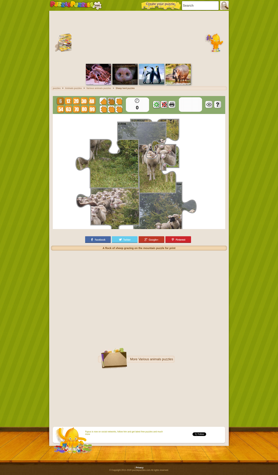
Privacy (139, 467)
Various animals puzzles (155, 359)
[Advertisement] (139, 37)
